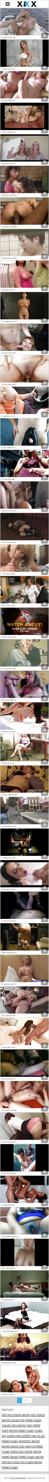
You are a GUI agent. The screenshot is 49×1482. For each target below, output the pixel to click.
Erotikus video (11, 1462)
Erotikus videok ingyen (16, 1415)
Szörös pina (29, 1436)
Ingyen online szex (13, 1446)
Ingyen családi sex (13, 1420)
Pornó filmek (33, 1420)
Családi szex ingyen (14, 1425)
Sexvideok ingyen (29, 1441)
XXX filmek (27, 1462)
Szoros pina (14, 1436)
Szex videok (38, 1415)
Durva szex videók (21, 1452)
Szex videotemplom (19, 1478)
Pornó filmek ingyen (31, 1457)
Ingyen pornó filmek (21, 1431)
